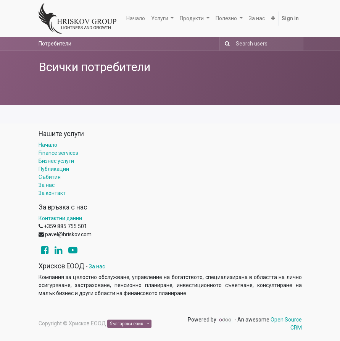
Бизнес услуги (56, 161)
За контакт (52, 193)
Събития (50, 177)
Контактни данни (60, 218)
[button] (273, 18)
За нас (47, 185)
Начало (48, 145)
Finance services (58, 153)
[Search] (226, 43)
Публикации (54, 169)
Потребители (55, 44)
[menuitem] (135, 18)
